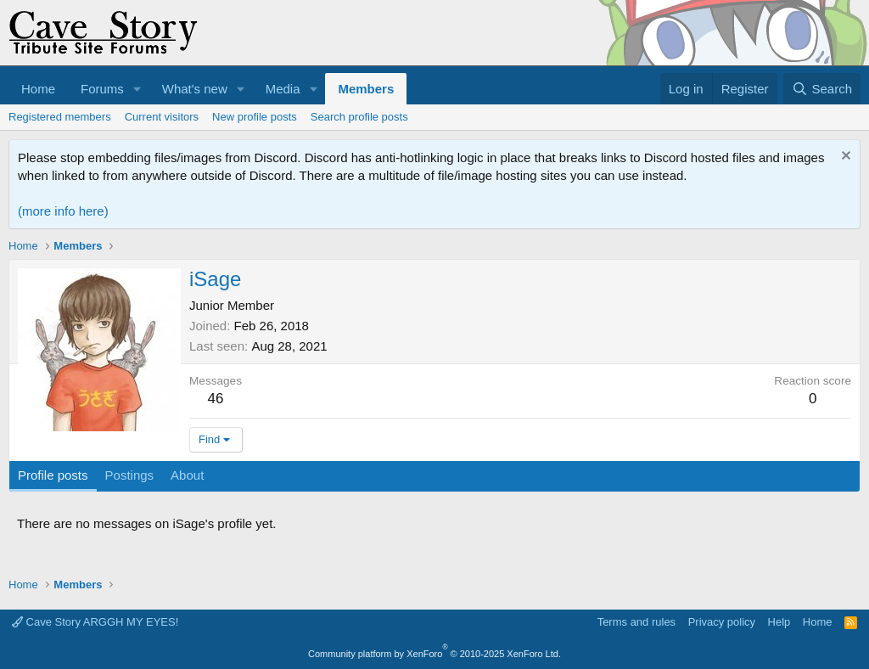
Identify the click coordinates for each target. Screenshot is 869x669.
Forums (102, 89)
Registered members (59, 116)
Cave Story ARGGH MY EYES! (95, 622)
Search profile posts (359, 116)
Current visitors (162, 116)
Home (38, 89)
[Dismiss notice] (844, 157)
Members (366, 89)
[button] (137, 88)
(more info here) (63, 211)
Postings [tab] (129, 475)
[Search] (822, 88)
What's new (194, 89)
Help (779, 622)
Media (283, 89)
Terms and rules (636, 622)
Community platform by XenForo (434, 654)
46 (216, 399)
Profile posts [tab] (53, 475)
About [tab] (187, 475)
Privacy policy (721, 622)
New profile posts (254, 116)
